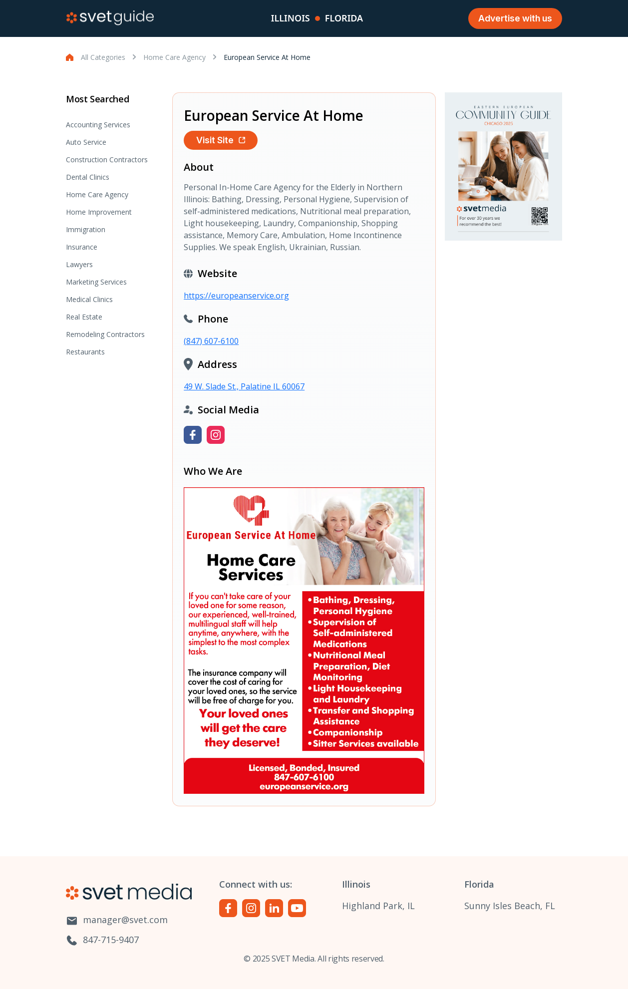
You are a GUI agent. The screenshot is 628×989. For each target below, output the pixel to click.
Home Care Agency (174, 57)
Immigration (85, 229)
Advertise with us (515, 18)
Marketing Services (96, 282)
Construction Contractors (107, 159)
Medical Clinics (89, 299)
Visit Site (220, 140)
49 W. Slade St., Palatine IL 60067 (244, 386)
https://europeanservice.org (236, 295)
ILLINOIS (290, 18)
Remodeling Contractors (105, 334)
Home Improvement (99, 212)
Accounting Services (98, 124)
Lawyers (79, 264)
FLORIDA (344, 18)
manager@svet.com (117, 920)
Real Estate (84, 317)
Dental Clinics (87, 177)
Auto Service (86, 142)
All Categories (103, 57)
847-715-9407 (102, 940)
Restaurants (85, 351)
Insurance (81, 247)
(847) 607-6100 (211, 340)
